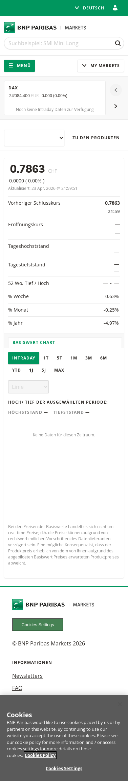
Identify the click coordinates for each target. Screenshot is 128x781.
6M (103, 358)
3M (88, 358)
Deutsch (89, 8)
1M (73, 358)
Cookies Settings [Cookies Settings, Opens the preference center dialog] (64, 768)
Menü (19, 65)
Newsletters (27, 675)
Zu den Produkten (96, 138)
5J (44, 370)
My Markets (101, 65)
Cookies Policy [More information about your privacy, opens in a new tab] (40, 755)
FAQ (17, 688)
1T (46, 358)
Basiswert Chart (34, 342)
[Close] (119, 704)
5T (59, 358)
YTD (16, 370)
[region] (64, 738)
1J (31, 370)
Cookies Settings (38, 624)
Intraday (23, 358)
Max (59, 370)
